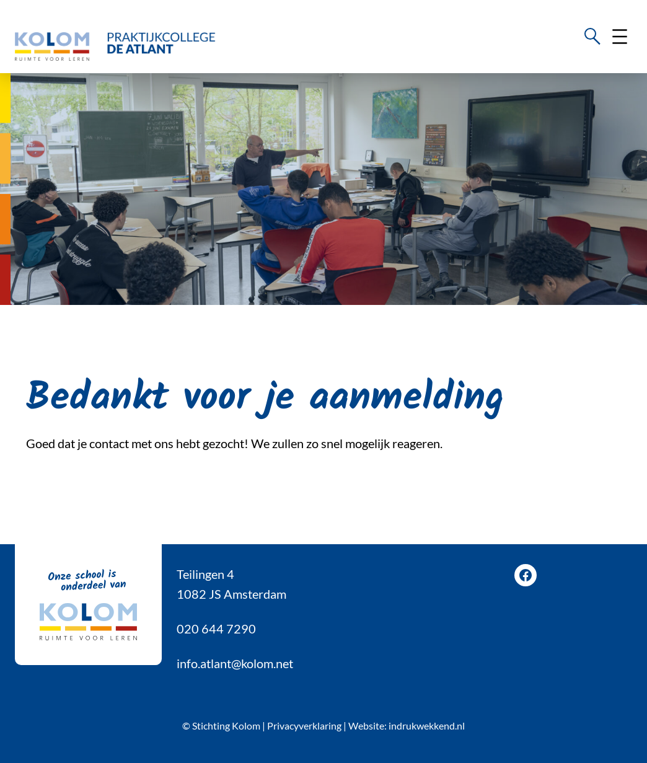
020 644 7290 (216, 628)
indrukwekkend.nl (427, 725)
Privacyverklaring (304, 725)
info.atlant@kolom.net (235, 663)
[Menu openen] (619, 36)
